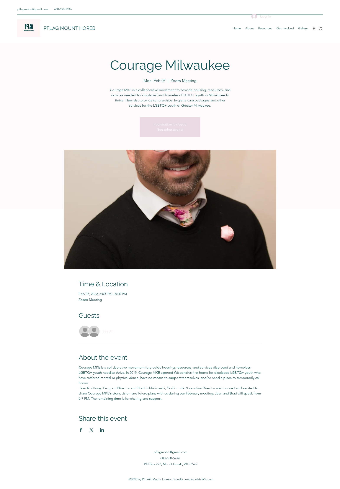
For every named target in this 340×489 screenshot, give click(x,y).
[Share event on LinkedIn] (102, 430)
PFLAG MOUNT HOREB (69, 28)
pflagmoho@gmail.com (33, 9)
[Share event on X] (91, 430)
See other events (170, 129)
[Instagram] (320, 28)
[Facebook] (314, 28)
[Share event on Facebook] (81, 430)
